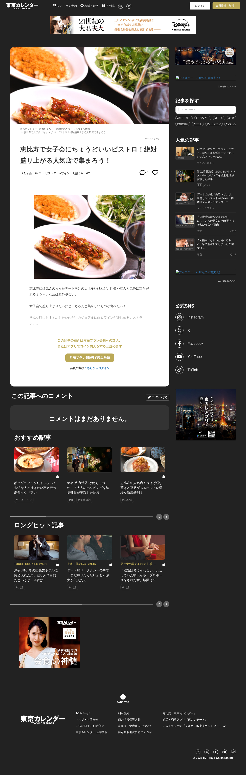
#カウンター (203, 117)
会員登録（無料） (226, 5)
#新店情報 (182, 123)
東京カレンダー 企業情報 (91, 732)
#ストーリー (184, 117)
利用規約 (123, 713)
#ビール (219, 117)
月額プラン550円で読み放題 (89, 357)
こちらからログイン (96, 368)
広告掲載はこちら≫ (227, 86)
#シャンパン (214, 123)
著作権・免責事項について (135, 725)
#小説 (231, 117)
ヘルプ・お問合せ (87, 719)
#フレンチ (231, 123)
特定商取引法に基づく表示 (135, 732)
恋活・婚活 (89, 5)
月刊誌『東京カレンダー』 (179, 713)
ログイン (200, 5)
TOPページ (83, 713)
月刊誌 (108, 5)
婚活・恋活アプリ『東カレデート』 (185, 719)
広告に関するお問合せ (90, 725)
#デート (198, 123)
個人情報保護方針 (129, 719)
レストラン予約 (65, 5)
